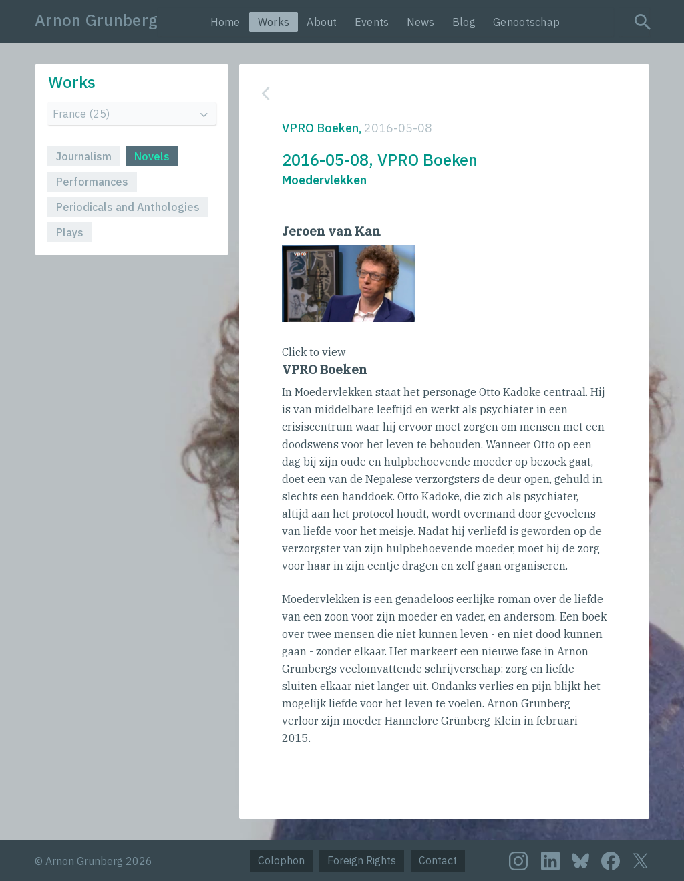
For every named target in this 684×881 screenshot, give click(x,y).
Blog (464, 22)
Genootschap (526, 22)
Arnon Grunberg (96, 20)
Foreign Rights (361, 860)
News (421, 22)
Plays (69, 232)
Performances (92, 181)
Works (274, 22)
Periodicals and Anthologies (128, 207)
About (322, 22)
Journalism (84, 156)
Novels (152, 156)
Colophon (281, 860)
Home (225, 22)
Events (372, 22)
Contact (438, 860)
